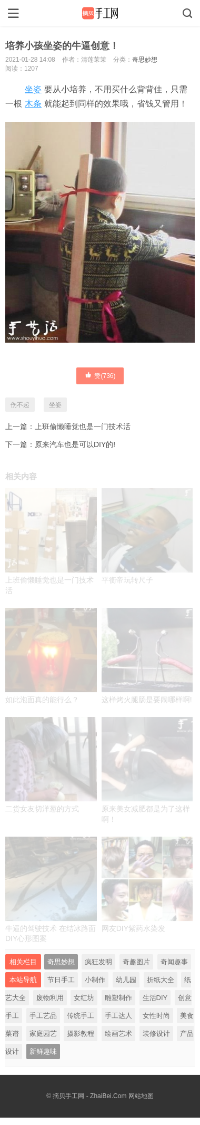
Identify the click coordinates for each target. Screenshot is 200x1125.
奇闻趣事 (174, 962)
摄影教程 (80, 1033)
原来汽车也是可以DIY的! (75, 444)
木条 (33, 103)
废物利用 (50, 998)
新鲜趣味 (43, 1051)
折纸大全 (160, 980)
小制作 (95, 980)
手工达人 (118, 1016)
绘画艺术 (118, 1033)
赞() (99, 375)
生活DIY (155, 998)
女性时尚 (156, 1016)
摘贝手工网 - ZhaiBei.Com (89, 1096)
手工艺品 (43, 1016)
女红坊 (84, 998)
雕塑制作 (118, 998)
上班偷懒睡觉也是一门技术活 (83, 426)
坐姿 (33, 89)
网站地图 (141, 1096)
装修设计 (156, 1033)
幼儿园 (126, 980)
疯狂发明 (98, 962)
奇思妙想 (144, 59)
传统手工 (80, 1016)
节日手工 (61, 980)
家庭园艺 (43, 1033)
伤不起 (20, 405)
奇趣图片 (136, 962)
